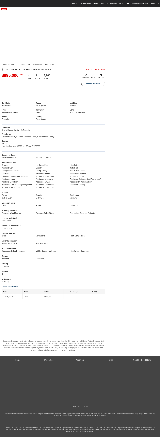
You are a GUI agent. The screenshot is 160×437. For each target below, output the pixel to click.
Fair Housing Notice (109, 398)
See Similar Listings (93, 84)
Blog (127, 3)
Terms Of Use (47, 398)
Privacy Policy (63, 398)
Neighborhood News (140, 3)
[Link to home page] (3, 3)
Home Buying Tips (100, 3)
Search (74, 3)
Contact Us (154, 3)
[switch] (85, 76)
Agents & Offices (117, 3)
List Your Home (85, 3)
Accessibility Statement (85, 398)
